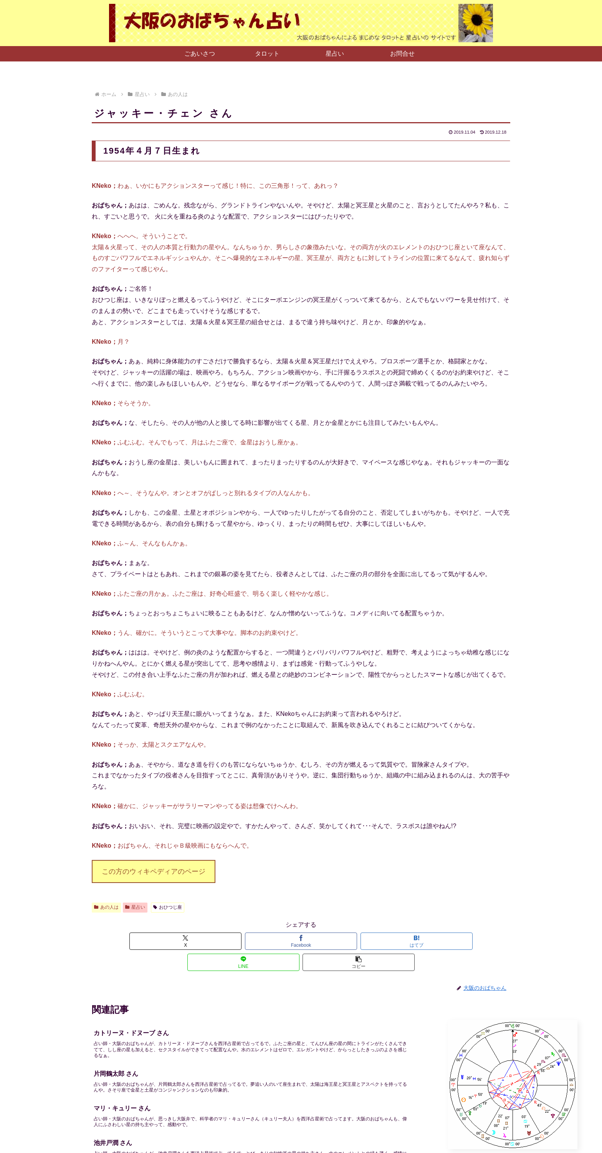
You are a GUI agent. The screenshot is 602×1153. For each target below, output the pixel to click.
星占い (135, 907)
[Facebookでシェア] (230, 941)
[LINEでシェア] (371, 941)
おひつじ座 (167, 907)
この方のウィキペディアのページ (153, 871)
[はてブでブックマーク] (301, 941)
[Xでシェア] (160, 941)
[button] (441, 941)
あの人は (106, 907)
